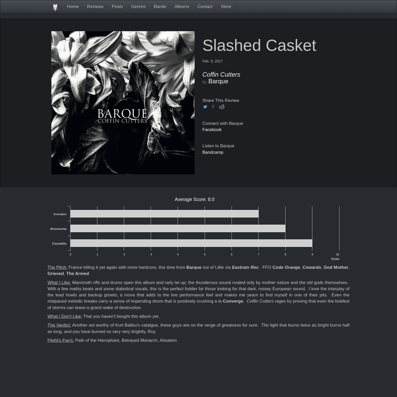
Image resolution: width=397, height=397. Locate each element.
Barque (218, 81)
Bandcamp (212, 152)
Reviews (95, 6)
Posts (117, 6)
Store (226, 6)
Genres (138, 6)
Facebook (212, 129)
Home (73, 6)
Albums (181, 6)
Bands (160, 6)
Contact (205, 6)
